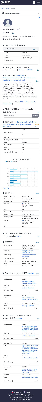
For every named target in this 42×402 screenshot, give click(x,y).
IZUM (13, 397)
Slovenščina (16, 392)
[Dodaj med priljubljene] (39, 17)
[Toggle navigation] (38, 2)
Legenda (31, 273)
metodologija (20, 75)
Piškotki (14, 399)
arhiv (10, 104)
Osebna (22, 70)
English (27, 392)
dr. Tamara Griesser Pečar (30, 358)
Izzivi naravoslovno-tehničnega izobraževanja (30, 298)
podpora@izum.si (27, 395)
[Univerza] (17, 116)
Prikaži (6, 188)
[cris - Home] (5, 2)
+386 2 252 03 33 (15, 395)
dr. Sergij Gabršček (28, 288)
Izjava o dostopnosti (24, 399)
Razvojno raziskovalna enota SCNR (29, 255)
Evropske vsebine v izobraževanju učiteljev (29, 282)
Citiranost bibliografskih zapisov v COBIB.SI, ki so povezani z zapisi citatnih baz (18, 124)
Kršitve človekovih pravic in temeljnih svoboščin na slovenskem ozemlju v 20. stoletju (30, 329)
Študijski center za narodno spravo (27, 251)
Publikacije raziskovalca (11, 13)
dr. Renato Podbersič (28, 336)
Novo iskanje (5, 8)
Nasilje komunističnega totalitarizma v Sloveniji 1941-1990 (29, 370)
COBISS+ (30, 70)
